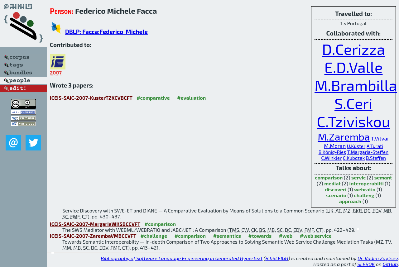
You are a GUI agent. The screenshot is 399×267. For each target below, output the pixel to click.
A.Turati (375, 146)
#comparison (160, 224)
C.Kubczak (354, 158)
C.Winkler (331, 158)
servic (358, 177)
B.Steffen (376, 158)
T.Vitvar (380, 138)
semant (383, 177)
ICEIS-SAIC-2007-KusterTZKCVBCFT (91, 98)
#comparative (153, 98)
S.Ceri (353, 103)
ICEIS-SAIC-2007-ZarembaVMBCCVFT (93, 236)
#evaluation (191, 98)
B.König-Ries (332, 152)
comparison (329, 177)
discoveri (335, 189)
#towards (260, 236)
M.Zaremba (344, 136)
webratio (364, 189)
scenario (336, 195)
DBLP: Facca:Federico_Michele (106, 31)
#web (285, 236)
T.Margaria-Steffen (368, 152)
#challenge (154, 236)
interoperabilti (366, 183)
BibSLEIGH (276, 258)
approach (350, 201)
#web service (316, 236)
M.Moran (335, 146)
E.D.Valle (353, 67)
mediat (332, 183)
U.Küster (356, 146)
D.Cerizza (353, 49)
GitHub (390, 264)
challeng (364, 195)
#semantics (227, 236)
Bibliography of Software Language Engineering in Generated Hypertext (181, 258)
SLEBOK (366, 264)
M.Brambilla (356, 85)
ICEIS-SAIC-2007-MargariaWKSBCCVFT (95, 224)
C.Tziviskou (353, 121)
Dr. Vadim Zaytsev (378, 258)
